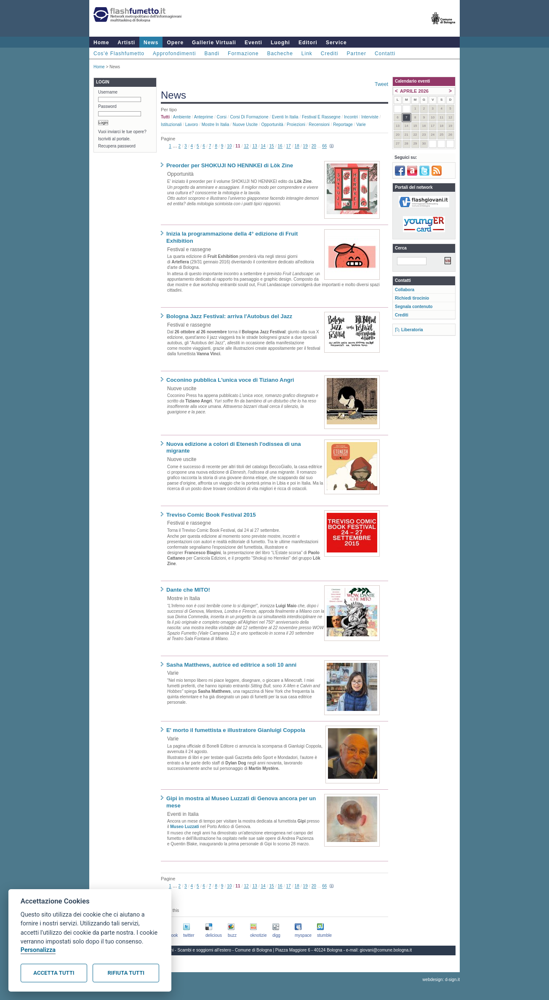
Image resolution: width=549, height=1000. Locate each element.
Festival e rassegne (321, 117)
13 (254, 146)
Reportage (343, 124)
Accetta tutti (53, 973)
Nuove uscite (245, 124)
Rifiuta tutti (126, 973)
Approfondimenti (174, 53)
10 (229, 146)
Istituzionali (171, 124)
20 (314, 146)
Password (107, 106)
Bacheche (280, 53)
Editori (307, 43)
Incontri (351, 117)
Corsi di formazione (249, 117)
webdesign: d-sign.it (441, 979)
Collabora (404, 289)
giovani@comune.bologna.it (386, 950)
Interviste (369, 117)
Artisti (126, 43)
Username (107, 92)
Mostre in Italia (215, 124)
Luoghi (280, 43)
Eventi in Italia (285, 117)
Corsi (222, 117)
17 (288, 146)
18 (297, 146)
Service (336, 43)
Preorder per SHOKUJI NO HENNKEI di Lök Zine (229, 165)
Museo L (178, 826)
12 (246, 146)
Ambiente (182, 117)
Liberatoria (412, 329)
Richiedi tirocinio (412, 298)
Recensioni (319, 124)
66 (324, 146)
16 (280, 146)
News (151, 43)
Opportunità (272, 124)
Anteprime (203, 117)
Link (306, 53)
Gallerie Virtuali (214, 43)
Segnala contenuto (413, 306)
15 (271, 146)
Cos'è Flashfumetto (118, 53)
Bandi (211, 53)
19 (305, 146)
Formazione (243, 53)
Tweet (381, 84)
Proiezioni (296, 124)
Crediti (329, 53)
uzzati (193, 826)
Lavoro (191, 124)
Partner (356, 53)
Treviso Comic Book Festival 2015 (211, 515)
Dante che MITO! (188, 590)
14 (263, 146)
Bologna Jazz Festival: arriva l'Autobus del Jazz (229, 316)
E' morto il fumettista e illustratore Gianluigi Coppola (235, 730)
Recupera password (117, 146)
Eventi (253, 43)
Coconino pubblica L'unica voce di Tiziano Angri (230, 380)
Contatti (385, 53)
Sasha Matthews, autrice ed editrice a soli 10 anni (231, 665)
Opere (175, 43)
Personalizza (38, 950)
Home (101, 43)
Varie (361, 124)
